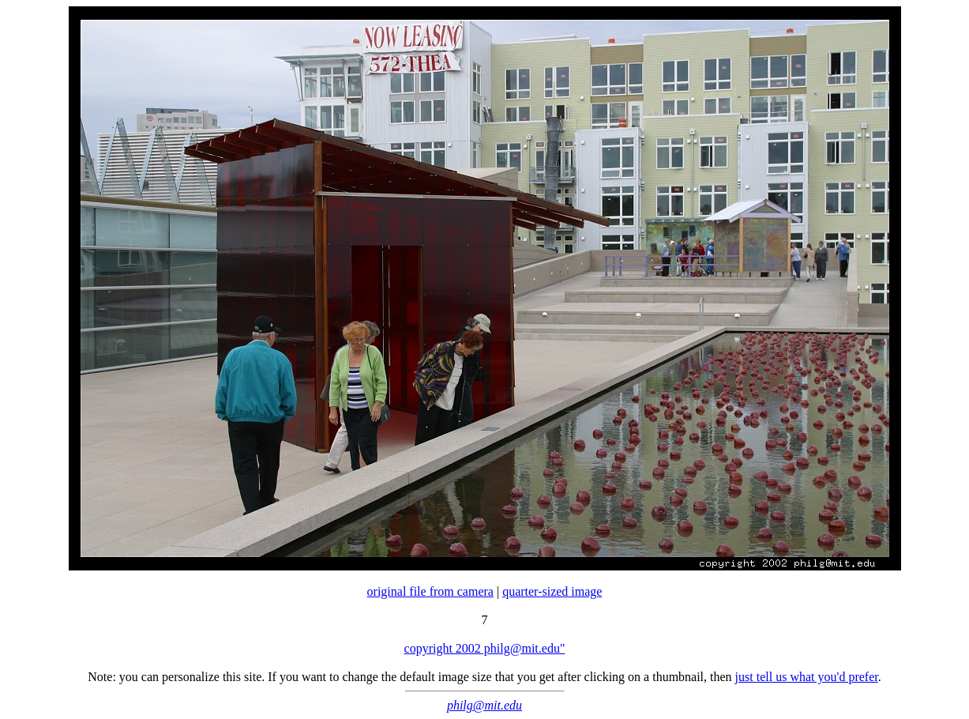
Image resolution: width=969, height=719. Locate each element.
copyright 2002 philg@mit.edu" (484, 648)
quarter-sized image (552, 591)
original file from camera (430, 591)
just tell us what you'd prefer (806, 676)
